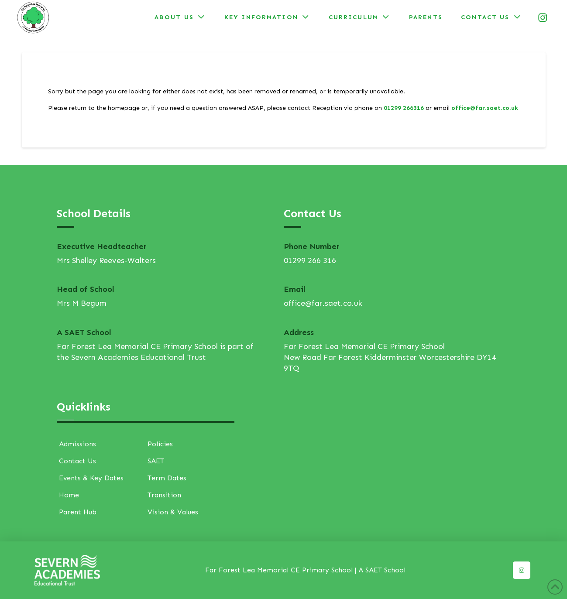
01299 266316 (404, 108)
